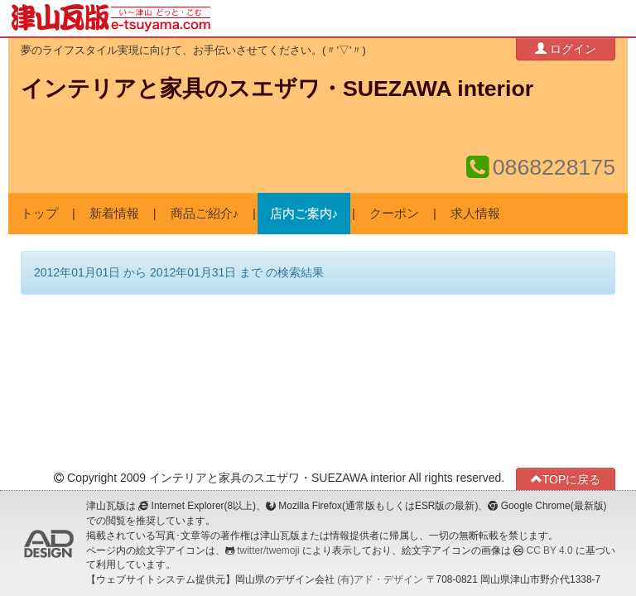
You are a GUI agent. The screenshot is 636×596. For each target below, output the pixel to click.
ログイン (565, 48)
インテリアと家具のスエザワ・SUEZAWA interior (277, 88)
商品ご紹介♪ (204, 213)
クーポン (394, 213)
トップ (39, 213)
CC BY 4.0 (550, 550)
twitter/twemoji (268, 550)
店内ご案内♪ (304, 213)
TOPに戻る (566, 479)
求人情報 (475, 213)
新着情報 (114, 213)
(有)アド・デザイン (380, 579)
